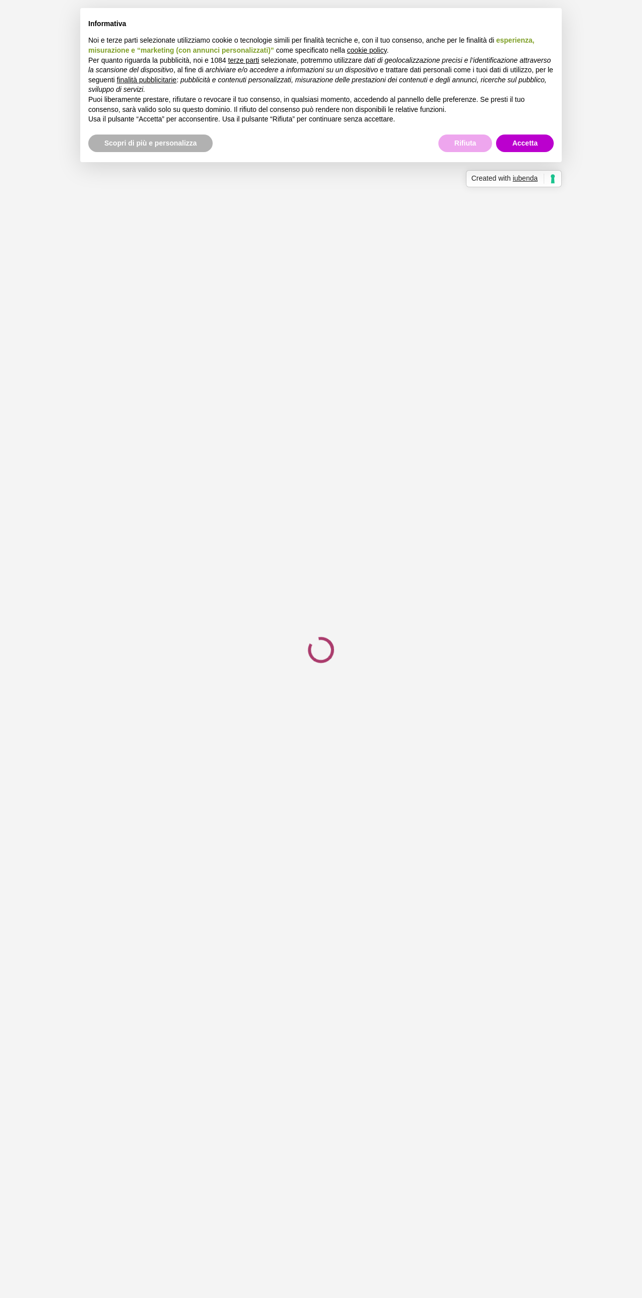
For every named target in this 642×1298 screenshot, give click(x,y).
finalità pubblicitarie (147, 80)
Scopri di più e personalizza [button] (150, 143)
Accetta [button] (525, 143)
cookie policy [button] (367, 50)
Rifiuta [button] (465, 143)
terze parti (243, 60)
